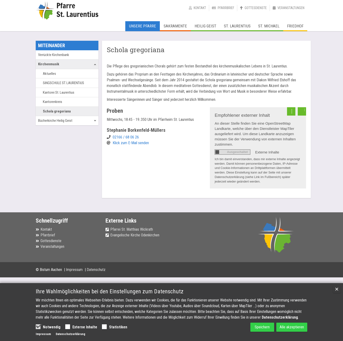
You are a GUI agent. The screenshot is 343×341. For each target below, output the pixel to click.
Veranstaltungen (290, 8)
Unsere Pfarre (142, 26)
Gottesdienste (256, 8)
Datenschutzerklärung (280, 317)
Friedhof (295, 26)
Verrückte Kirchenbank (53, 55)
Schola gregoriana (57, 111)
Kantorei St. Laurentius (58, 92)
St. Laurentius (237, 26)
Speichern (254, 327)
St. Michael (268, 26)
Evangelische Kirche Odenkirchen (134, 235)
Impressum (75, 269)
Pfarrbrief (226, 8)
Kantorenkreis (52, 102)
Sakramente (175, 26)
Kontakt (200, 8)
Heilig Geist (205, 26)
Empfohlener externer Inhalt (242, 115)
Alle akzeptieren (289, 327)
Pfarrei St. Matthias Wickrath (131, 229)
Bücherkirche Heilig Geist (55, 120)
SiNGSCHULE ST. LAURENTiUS (63, 83)
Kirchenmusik (48, 64)
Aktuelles (49, 73)
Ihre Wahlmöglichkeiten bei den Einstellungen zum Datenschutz (109, 291)
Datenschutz (96, 269)
